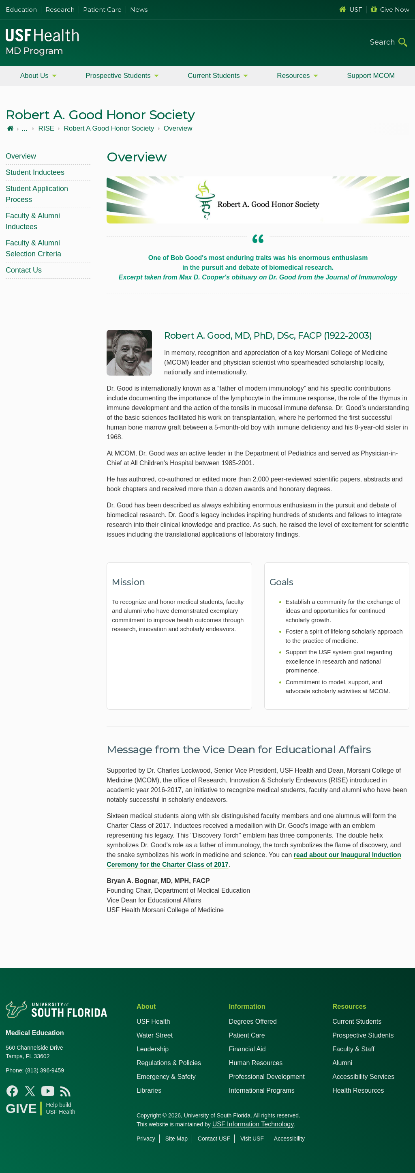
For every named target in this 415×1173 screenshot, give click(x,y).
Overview (178, 128)
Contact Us (24, 270)
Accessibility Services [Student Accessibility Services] (363, 1076)
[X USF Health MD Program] (30, 1091)
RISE (47, 128)
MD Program (34, 50)
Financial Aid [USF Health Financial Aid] (247, 1049)
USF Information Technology (253, 1124)
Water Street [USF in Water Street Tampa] (155, 1035)
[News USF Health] (65, 1091)
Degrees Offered (253, 1021)
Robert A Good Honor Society (109, 128)
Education (21, 9)
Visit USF (252, 1138)
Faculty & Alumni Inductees (33, 221)
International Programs (262, 1090)
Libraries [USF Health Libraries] (149, 1090)
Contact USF (214, 1138)
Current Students (214, 75)
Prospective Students (118, 75)
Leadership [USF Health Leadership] (153, 1049)
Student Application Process (37, 194)
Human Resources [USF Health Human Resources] (256, 1062)
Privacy (146, 1138)
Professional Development (267, 1076)
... (24, 128)
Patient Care (102, 9)
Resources (293, 75)
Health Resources (358, 1090)
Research (60, 9)
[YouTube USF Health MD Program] (47, 1091)
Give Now (390, 9)
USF (350, 9)
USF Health (153, 1021)
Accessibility (289, 1138)
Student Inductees (35, 172)
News (139, 9)
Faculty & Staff (353, 1049)
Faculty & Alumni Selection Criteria (33, 248)
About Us (34, 75)
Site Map (176, 1138)
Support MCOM (371, 75)
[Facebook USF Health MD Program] (12, 1091)
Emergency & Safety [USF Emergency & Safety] (166, 1076)
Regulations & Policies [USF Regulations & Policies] (169, 1062)
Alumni (342, 1062)
